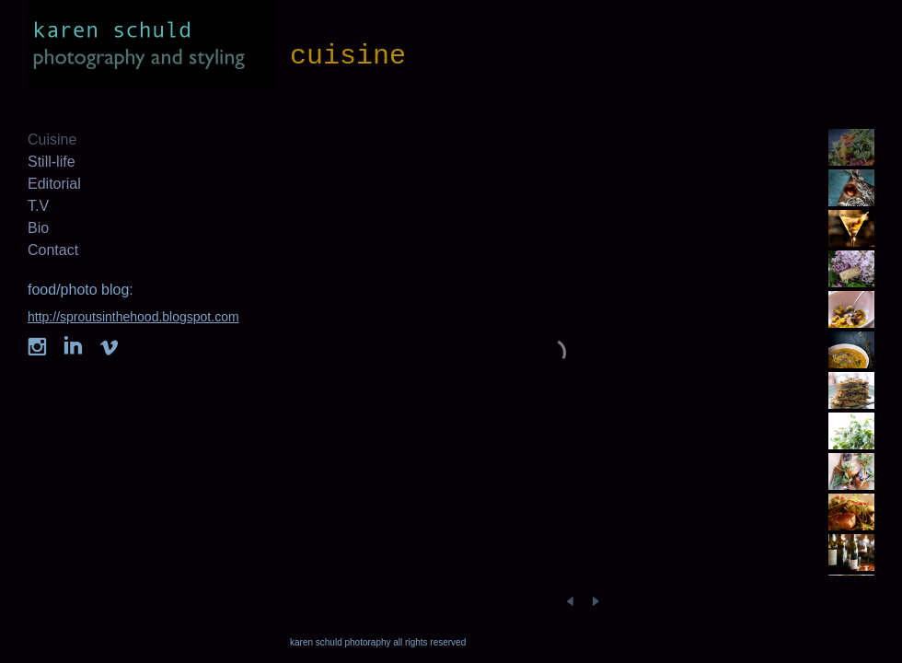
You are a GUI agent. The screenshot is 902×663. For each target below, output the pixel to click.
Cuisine (52, 139)
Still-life (51, 161)
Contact (53, 250)
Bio (38, 228)
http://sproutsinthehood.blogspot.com (133, 316)
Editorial (54, 184)
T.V (38, 206)
